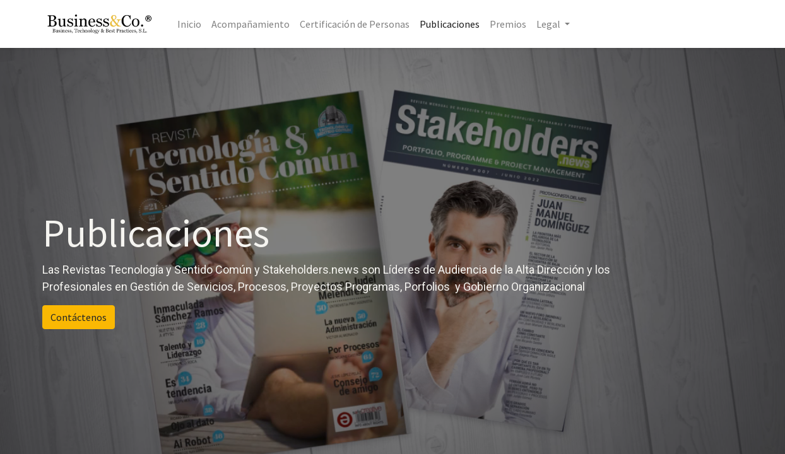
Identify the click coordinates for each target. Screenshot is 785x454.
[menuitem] (189, 24)
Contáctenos (78, 317)
